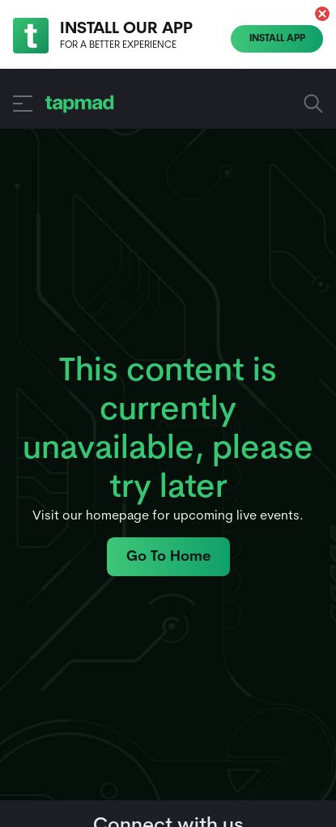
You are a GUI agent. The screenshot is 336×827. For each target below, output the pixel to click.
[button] (322, 13)
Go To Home (168, 557)
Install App (277, 39)
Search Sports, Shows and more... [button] (313, 103)
